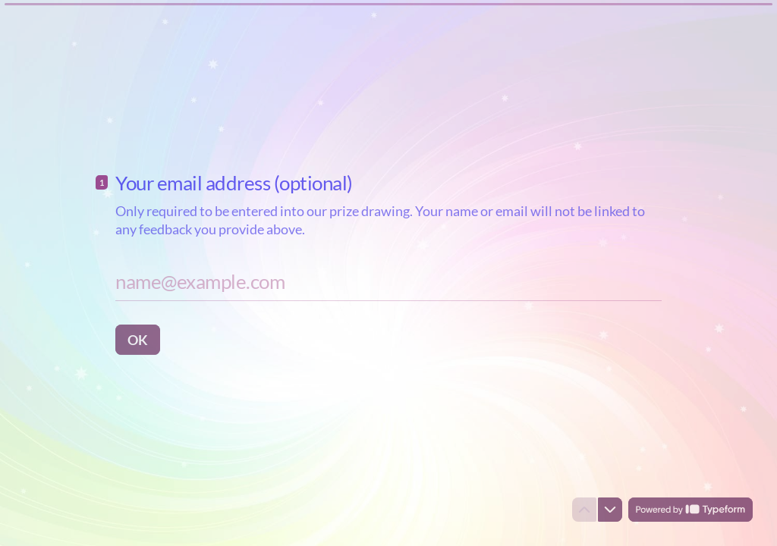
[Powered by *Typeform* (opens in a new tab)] (690, 509)
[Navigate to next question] (610, 509)
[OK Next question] (137, 339)
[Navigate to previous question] (584, 509)
